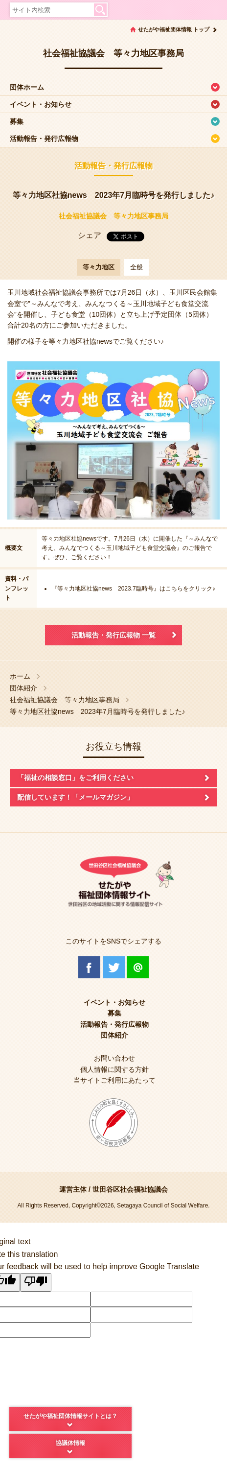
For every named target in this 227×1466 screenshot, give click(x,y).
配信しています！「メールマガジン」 (75, 797)
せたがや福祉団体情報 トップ (173, 29)
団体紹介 (23, 688)
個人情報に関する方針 (114, 1069)
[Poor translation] (35, 1282)
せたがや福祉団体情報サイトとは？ (70, 1416)
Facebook (89, 967)
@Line (138, 967)
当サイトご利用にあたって (114, 1080)
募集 (16, 121)
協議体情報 (70, 1443)
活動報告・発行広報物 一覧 (113, 635)
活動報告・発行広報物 (44, 138)
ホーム (20, 676)
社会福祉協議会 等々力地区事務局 (113, 216)
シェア (89, 235)
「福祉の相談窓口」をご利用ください (75, 777)
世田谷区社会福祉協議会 (130, 1189)
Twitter (114, 967)
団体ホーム (27, 87)
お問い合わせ (114, 1058)
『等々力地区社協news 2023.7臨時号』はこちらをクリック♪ (133, 588)
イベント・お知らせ (40, 104)
